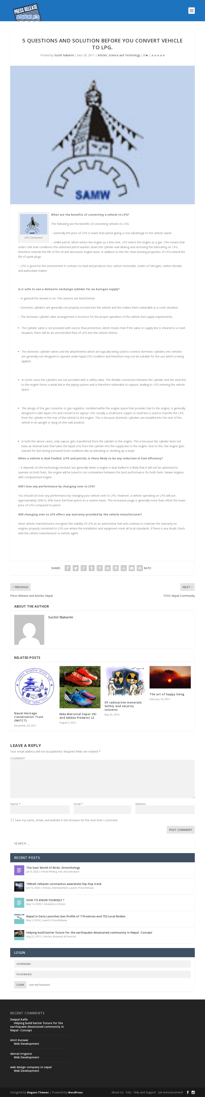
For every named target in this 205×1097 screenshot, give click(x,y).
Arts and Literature (68, 871)
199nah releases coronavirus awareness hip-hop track (63, 884)
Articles (102, 55)
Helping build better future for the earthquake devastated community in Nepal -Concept (89, 932)
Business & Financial (64, 936)
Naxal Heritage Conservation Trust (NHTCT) (28, 716)
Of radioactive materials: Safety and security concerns (124, 706)
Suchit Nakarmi (64, 55)
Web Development (26, 1044)
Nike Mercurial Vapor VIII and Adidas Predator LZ (77, 716)
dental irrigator (21, 1054)
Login (20, 984)
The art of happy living (167, 694)
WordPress (75, 1092)
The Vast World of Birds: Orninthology (53, 868)
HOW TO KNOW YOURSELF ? (45, 900)
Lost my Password (39, 984)
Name (15, 804)
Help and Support (145, 1092)
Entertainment (60, 888)
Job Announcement (170, 1092)
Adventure (49, 904)
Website (140, 804)
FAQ (128, 1092)
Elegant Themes (38, 1092)
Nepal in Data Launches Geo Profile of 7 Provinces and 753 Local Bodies (75, 916)
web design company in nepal (31, 1067)
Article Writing (49, 871)
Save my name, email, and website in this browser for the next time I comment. (66, 820)
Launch (73, 888)
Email (78, 804)
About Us (118, 1092)
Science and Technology (124, 55)
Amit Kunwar (19, 1040)
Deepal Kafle (19, 1019)
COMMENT (17, 758)
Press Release (86, 888)
